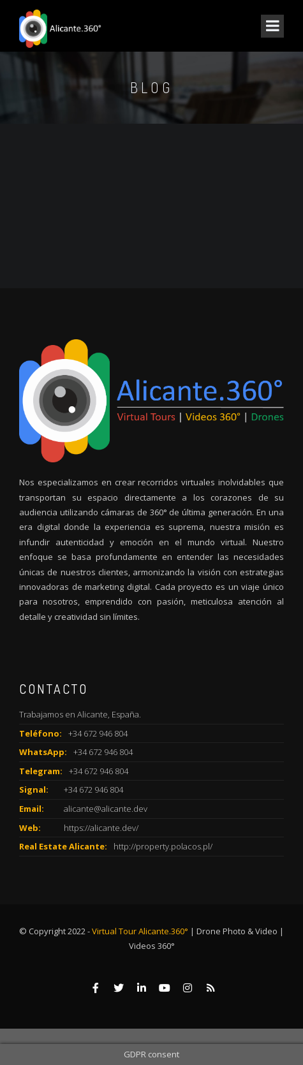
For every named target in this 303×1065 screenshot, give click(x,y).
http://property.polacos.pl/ (163, 846)
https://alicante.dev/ (101, 828)
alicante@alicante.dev (105, 808)
